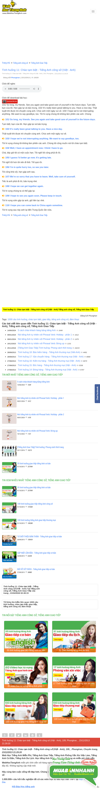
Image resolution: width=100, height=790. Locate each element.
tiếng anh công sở (60, 319)
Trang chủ (6, 62)
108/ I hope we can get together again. (24, 186)
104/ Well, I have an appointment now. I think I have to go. (34, 148)
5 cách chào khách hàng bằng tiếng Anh (37, 330)
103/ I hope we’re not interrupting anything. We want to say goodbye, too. (42, 138)
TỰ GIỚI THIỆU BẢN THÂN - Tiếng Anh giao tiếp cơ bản (39, 536)
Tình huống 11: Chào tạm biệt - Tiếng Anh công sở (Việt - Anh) (38, 69)
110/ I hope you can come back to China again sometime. (34, 205)
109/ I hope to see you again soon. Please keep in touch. (33, 196)
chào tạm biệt (34, 319)
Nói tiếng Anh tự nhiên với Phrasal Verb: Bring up (41, 343)
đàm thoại (74, 319)
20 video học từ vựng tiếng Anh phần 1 (26, 689)
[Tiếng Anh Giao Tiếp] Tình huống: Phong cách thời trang (45, 348)
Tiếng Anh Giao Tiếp (39, 62)
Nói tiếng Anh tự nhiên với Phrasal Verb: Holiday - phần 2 (45, 339)
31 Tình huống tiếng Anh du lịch (74, 652)
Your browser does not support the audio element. (22, 88)
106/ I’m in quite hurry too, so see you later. (27, 167)
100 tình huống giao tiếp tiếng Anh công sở (35, 503)
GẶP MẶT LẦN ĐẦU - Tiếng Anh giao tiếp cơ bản (36, 552)
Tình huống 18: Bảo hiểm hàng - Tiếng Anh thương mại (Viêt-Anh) (49, 352)
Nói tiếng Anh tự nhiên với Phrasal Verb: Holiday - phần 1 (45, 335)
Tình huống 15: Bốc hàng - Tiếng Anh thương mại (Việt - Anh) (47, 365)
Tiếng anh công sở (20, 62)
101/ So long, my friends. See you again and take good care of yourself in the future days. (50, 119)
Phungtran (15, 78)
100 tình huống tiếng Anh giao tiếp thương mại (36, 520)
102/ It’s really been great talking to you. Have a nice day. (33, 129)
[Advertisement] (50, 40)
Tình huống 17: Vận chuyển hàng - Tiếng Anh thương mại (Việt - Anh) (51, 357)
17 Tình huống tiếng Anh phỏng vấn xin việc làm (74, 687)
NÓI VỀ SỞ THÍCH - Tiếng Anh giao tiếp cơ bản (36, 569)
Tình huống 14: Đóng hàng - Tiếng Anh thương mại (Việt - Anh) (48, 370)
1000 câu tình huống (17, 319)
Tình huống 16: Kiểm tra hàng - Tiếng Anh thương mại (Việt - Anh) (49, 361)
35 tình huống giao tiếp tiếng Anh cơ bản (34, 463)
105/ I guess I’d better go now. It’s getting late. (28, 157)
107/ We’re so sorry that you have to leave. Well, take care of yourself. (40, 176)
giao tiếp (46, 319)
